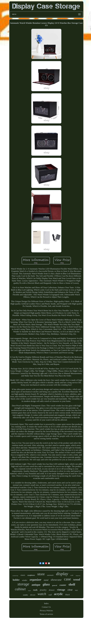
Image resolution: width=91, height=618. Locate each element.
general (54, 585)
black (67, 594)
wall (50, 595)
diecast (32, 595)
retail (29, 590)
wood (76, 579)
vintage (61, 589)
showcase (56, 579)
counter (62, 585)
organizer (35, 579)
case (67, 579)
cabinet (20, 589)
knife (76, 590)
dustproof (78, 575)
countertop (15, 575)
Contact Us (46, 607)
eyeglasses (31, 575)
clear (70, 589)
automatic (50, 575)
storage (23, 584)
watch (42, 594)
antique (36, 584)
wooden (25, 595)
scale (71, 575)
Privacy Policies (46, 610)
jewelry (43, 590)
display (62, 573)
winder (24, 580)
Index (46, 603)
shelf (71, 584)
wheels (22, 575)
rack (35, 590)
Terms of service (46, 614)
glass (46, 584)
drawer (52, 590)
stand (46, 580)
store (41, 574)
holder (16, 579)
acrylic (58, 594)
